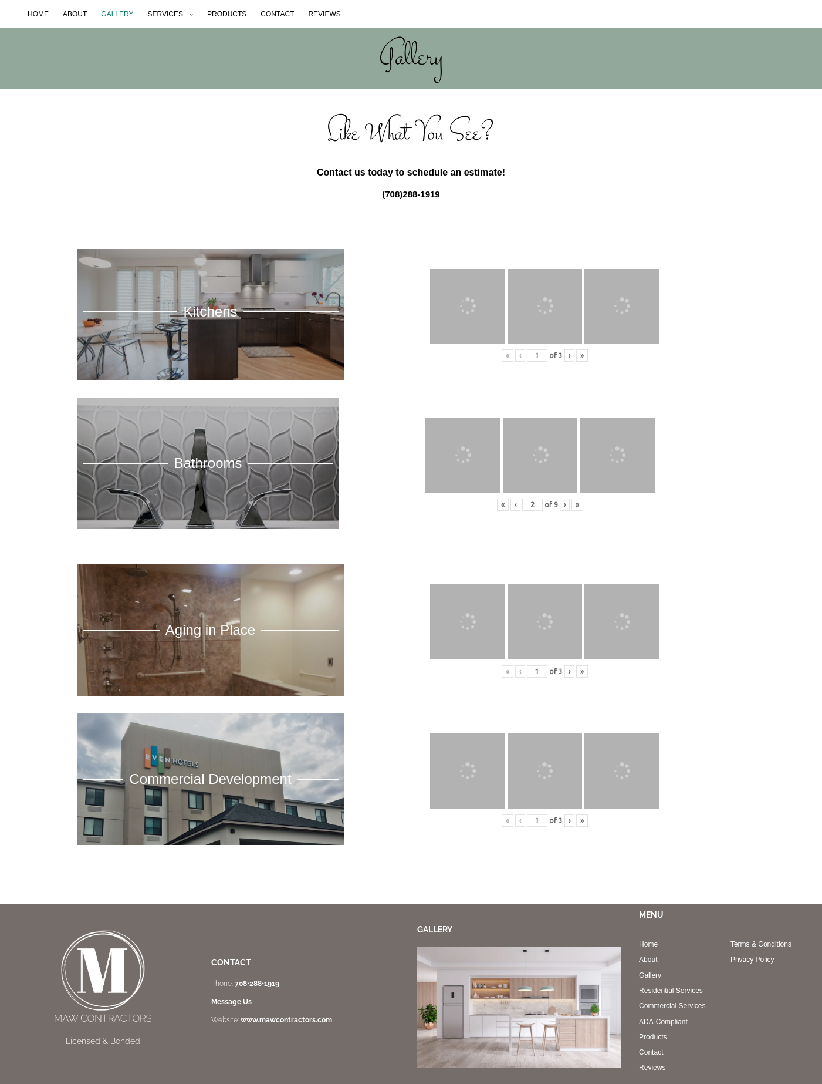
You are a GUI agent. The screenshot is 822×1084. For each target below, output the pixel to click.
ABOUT (75, 14)
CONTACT (277, 14)
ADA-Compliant (663, 1022)
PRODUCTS (226, 14)
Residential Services (671, 991)
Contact (651, 1052)
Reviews (652, 1067)
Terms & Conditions (760, 944)
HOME (38, 14)
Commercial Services (672, 1006)
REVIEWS (324, 14)
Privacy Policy (752, 959)
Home (648, 944)
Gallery (650, 975)
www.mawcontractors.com (286, 1020)
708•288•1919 (257, 983)
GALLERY (117, 14)
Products (653, 1037)
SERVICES (165, 14)
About (648, 959)
